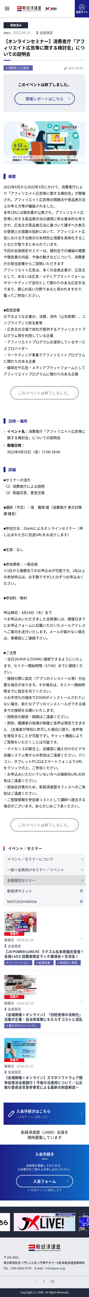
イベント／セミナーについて (30, 859)
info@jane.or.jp (55, 1268)
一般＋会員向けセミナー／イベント (35, 869)
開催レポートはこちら (45, 98)
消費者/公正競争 (18, 68)
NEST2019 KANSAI (22, 901)
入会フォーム (44, 1181)
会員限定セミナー (21, 880)
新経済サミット (19, 891)
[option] (44, 1222)
